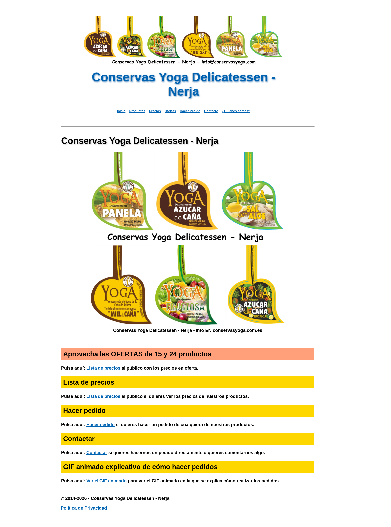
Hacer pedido (100, 424)
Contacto (211, 111)
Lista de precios (103, 368)
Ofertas (170, 111)
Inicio (121, 111)
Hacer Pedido (190, 111)
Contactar (96, 452)
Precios (155, 111)
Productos (137, 111)
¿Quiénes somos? (236, 111)
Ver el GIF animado (106, 480)
